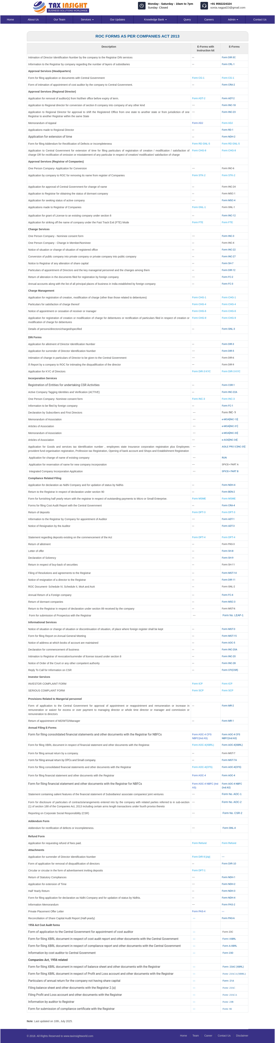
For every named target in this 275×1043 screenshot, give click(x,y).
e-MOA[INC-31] (230, 426)
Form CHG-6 (199, 311)
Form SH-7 (227, 263)
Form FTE (197, 222)
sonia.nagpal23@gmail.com (227, 7)
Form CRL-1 (228, 64)
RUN (224, 457)
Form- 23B (228, 1001)
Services (87, 19)
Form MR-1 (228, 720)
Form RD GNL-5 (201, 143)
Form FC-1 (227, 405)
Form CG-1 (198, 77)
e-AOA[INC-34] (230, 439)
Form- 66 (227, 1008)
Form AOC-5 (228, 642)
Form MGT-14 (229, 572)
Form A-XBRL (230, 945)
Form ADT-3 (228, 525)
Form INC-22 (229, 249)
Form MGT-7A (229, 760)
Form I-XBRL (229, 938)
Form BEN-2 (228, 491)
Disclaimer (242, 1035)
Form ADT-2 (198, 98)
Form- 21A (228, 980)
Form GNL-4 (229, 827)
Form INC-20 (229, 656)
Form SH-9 (227, 557)
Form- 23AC (229, 987)
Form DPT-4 (199, 537)
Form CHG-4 (199, 304)
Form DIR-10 (229, 863)
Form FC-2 (227, 276)
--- (223, 856)
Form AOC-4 (199, 775)
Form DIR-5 (228, 350)
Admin (233, 19)
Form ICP (197, 683)
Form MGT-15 (229, 635)
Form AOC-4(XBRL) (203, 744)
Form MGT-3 (228, 629)
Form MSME (199, 498)
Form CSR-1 (228, 385)
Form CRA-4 (228, 505)
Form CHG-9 (199, 317)
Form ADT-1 (228, 519)
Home (10, 19)
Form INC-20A (229, 649)
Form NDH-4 (228, 484)
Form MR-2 (228, 705)
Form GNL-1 (199, 207)
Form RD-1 (227, 129)
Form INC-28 (229, 663)
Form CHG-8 (199, 150)
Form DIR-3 (228, 344)
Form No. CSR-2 (232, 813)
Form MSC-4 (228, 200)
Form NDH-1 (228, 877)
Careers (209, 19)
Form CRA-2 (228, 84)
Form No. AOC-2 (232, 802)
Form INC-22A (229, 392)
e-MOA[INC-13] (230, 419)
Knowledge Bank (155, 19)
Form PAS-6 (228, 918)
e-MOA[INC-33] (230, 433)
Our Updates (117, 19)
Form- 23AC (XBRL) (233, 966)
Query (187, 19)
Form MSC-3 (228, 601)
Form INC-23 (229, 112)
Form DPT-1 (199, 870)
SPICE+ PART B (230, 471)
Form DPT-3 (199, 512)
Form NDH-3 (228, 890)
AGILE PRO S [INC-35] (233, 446)
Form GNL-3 (228, 328)
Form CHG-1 (199, 297)
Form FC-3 (227, 283)
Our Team (59, 19)
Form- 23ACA (230, 994)
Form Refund (199, 843)
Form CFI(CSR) (230, 670)
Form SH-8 (227, 550)
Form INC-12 (229, 215)
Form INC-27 (229, 256)
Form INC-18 (229, 105)
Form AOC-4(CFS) (202, 767)
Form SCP (198, 690)
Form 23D (228, 952)
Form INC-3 (228, 236)
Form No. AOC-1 (232, 794)
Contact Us (259, 19)
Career (207, 1035)
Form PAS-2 (228, 904)
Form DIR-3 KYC (201, 371)
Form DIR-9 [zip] (201, 856)
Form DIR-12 (228, 270)
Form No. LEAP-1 (233, 615)
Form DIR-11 (228, 579)
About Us (33, 19)
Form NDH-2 (228, 136)
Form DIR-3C (229, 57)
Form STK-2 (199, 175)
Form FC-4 (227, 594)
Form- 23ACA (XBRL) (234, 973)
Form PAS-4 (199, 911)
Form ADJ (197, 123)
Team (194, 1035)
